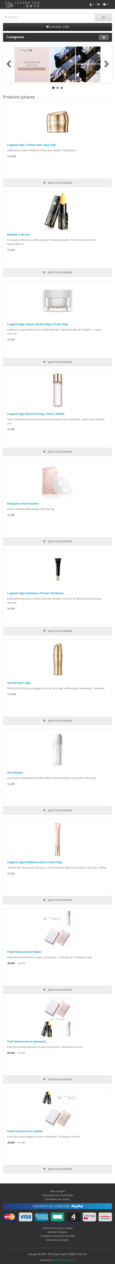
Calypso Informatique (63, 1259)
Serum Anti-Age (19, 683)
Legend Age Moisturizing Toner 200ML (36, 414)
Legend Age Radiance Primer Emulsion (35, 593)
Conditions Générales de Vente (57, 1236)
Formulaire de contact (57, 1199)
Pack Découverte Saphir (25, 1131)
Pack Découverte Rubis (24, 952)
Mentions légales (57, 1232)
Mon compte (57, 1191)
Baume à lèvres (18, 234)
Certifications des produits (57, 1228)
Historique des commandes (57, 1195)
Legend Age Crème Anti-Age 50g (31, 145)
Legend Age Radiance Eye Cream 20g (34, 862)
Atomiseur (15, 772)
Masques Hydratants (23, 503)
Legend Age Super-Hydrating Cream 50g (37, 324)
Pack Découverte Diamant (26, 1041)
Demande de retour (57, 1240)
